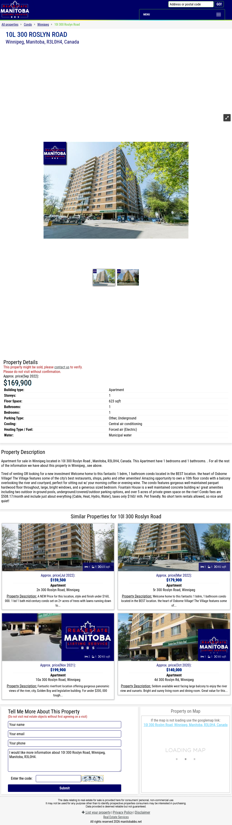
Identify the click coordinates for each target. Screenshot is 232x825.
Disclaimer (142, 812)
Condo (28, 24)
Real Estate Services (116, 817)
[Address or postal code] (191, 4)
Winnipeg (43, 24)
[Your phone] (64, 743)
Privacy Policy (123, 812)
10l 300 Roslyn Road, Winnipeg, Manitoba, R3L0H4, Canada (186, 725)
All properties (10, 24)
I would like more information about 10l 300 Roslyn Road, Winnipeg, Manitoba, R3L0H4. (64, 760)
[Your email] (64, 733)
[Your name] (64, 724)
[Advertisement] (116, 78)
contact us (61, 367)
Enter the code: (21, 778)
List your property (96, 812)
